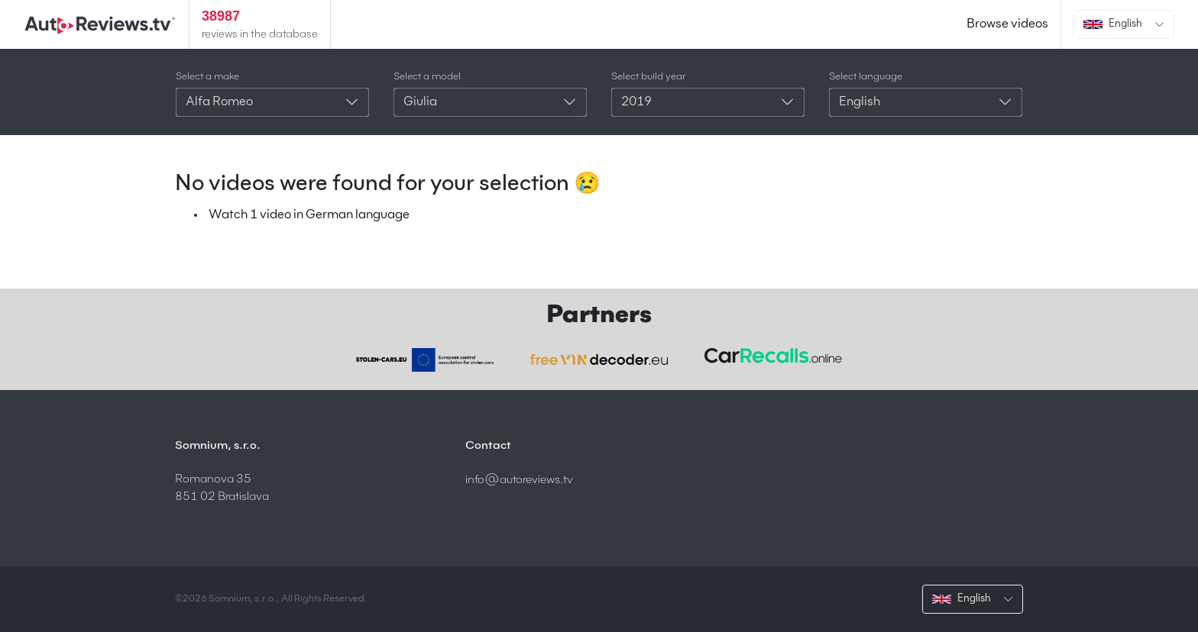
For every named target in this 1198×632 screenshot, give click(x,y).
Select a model (427, 77)
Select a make (207, 77)
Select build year (648, 77)
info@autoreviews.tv (519, 479)
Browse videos (1007, 24)
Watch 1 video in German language (309, 215)
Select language (865, 77)
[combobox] (272, 102)
